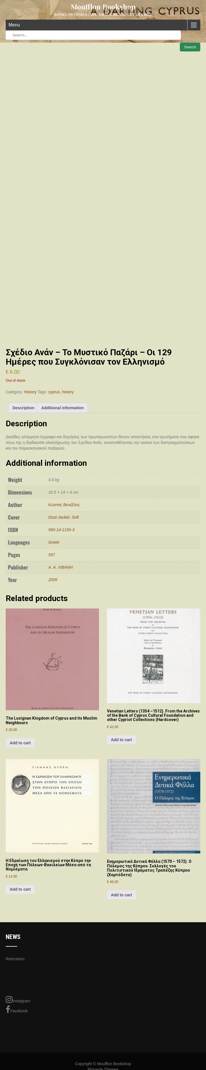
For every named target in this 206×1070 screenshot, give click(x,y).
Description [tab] (23, 408)
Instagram (18, 999)
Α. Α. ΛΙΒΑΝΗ (60, 567)
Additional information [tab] (62, 408)
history (68, 392)
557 (51, 554)
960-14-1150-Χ (61, 529)
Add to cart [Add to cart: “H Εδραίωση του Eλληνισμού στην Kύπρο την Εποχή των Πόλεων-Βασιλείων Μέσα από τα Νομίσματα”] (20, 889)
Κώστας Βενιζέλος (64, 504)
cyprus (54, 392)
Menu (14, 24)
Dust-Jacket (58, 517)
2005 (52, 579)
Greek (53, 542)
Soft (75, 517)
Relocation (15, 959)
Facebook (17, 1009)
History (30, 392)
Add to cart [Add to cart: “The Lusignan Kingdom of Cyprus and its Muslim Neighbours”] (20, 743)
